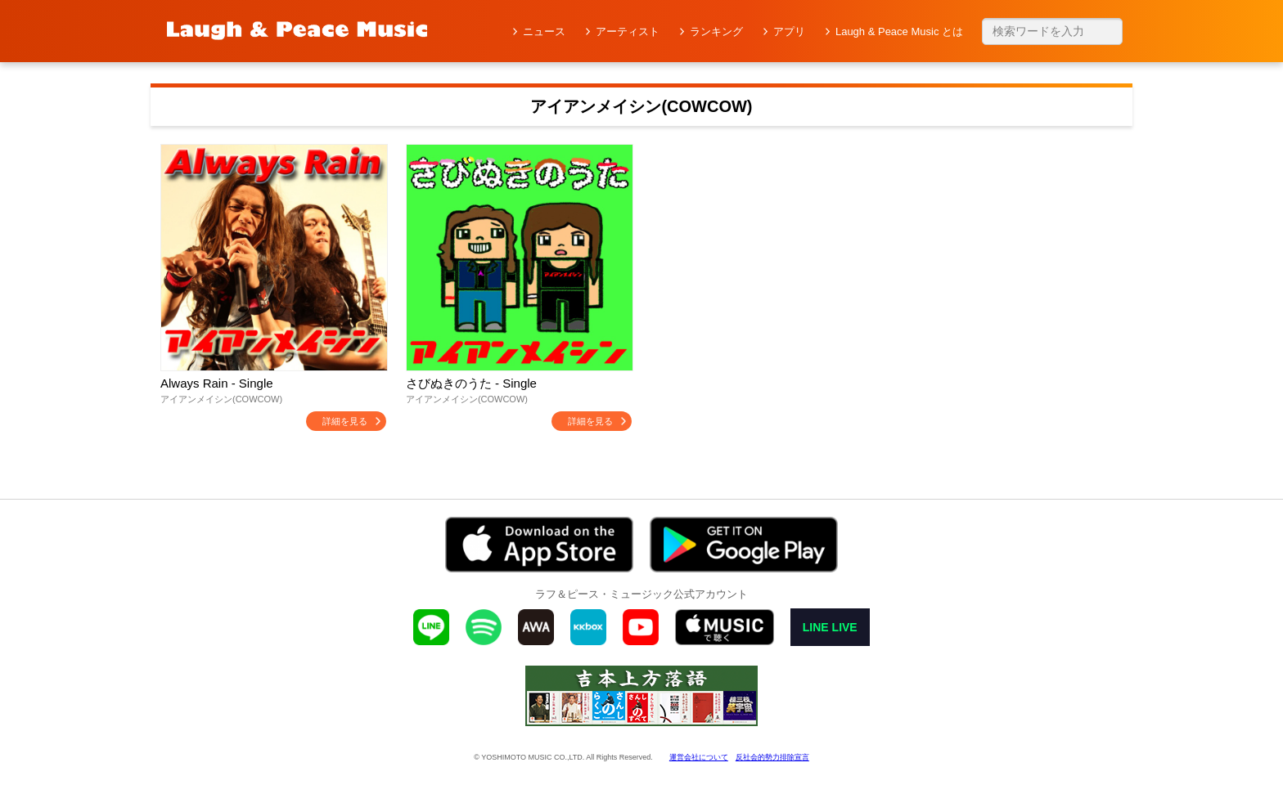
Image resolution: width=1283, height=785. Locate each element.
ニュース (544, 31)
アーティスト (628, 31)
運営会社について (698, 757)
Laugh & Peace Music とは (899, 31)
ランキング (716, 31)
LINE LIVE (830, 627)
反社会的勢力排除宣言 (772, 757)
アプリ (789, 31)
